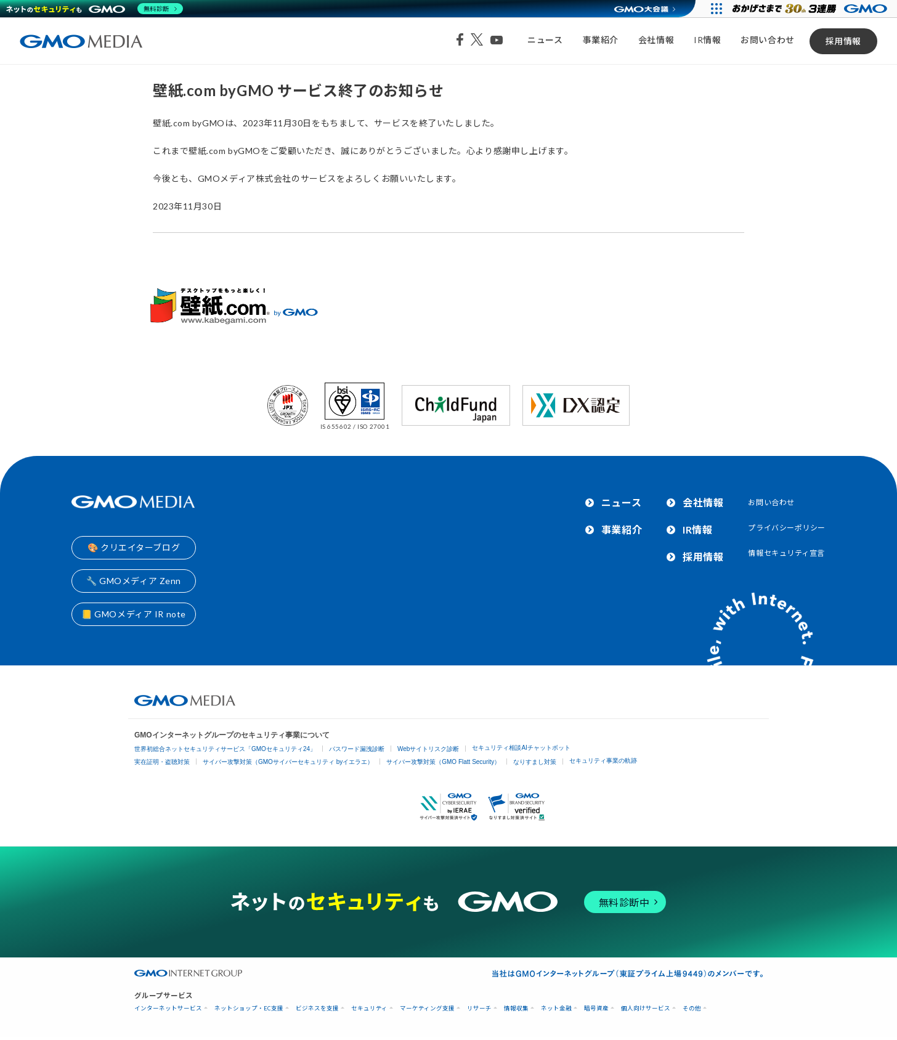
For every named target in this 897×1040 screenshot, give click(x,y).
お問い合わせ (767, 40)
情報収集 (516, 1008)
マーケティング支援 (427, 1008)
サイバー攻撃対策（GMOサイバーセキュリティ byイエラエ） (288, 761)
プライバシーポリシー (787, 527)
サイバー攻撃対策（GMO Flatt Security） (443, 761)
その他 (692, 1008)
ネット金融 (556, 1008)
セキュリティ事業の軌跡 (603, 760)
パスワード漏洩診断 (356, 748)
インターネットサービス (168, 1008)
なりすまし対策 (534, 761)
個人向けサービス (645, 1008)
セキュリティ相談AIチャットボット (521, 747)
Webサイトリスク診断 (428, 748)
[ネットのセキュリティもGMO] (94, 8)
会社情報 (656, 40)
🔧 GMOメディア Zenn (133, 580)
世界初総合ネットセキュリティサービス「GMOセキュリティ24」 (225, 748)
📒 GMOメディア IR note (133, 614)
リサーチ (479, 1008)
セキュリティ (369, 1008)
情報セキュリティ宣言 (786, 553)
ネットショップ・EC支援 (248, 1008)
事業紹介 (601, 40)
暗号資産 (596, 1008)
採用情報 (843, 41)
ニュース (544, 40)
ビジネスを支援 (317, 1008)
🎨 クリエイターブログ (133, 547)
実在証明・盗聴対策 (162, 761)
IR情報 (707, 40)
